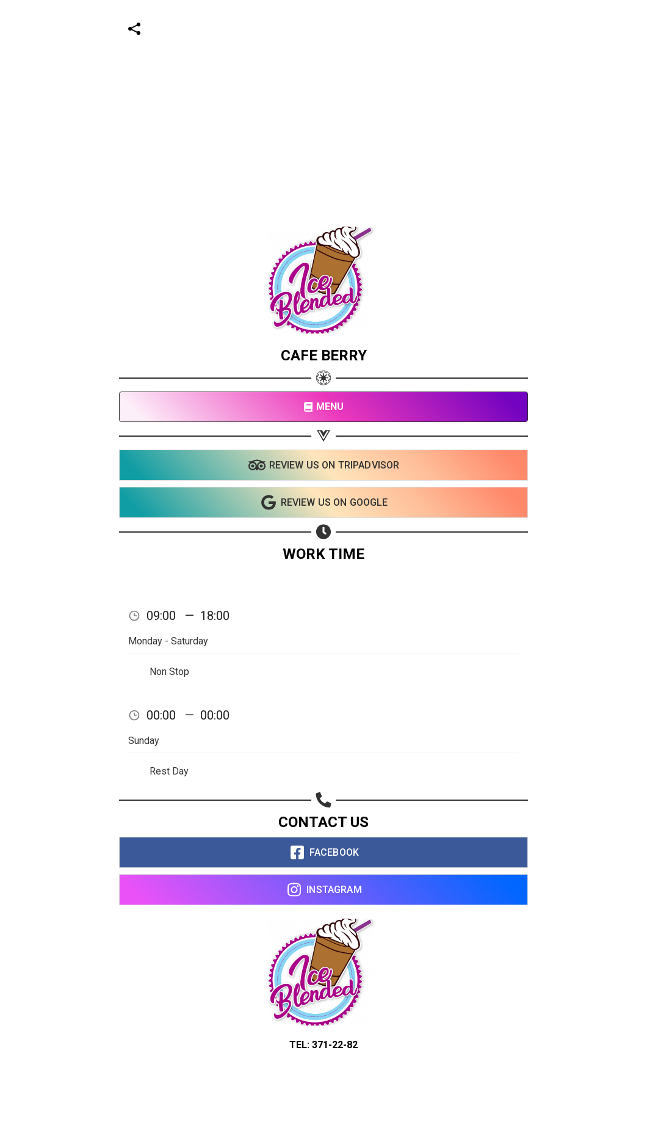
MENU (323, 406)
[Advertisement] (318, 85)
